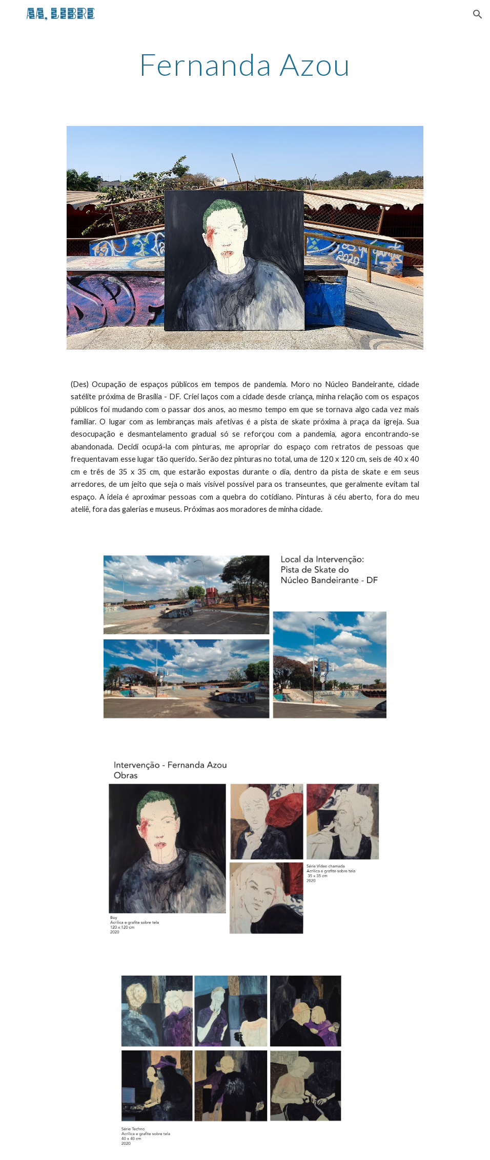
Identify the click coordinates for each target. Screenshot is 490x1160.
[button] (477, 14)
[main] (245, 64)
